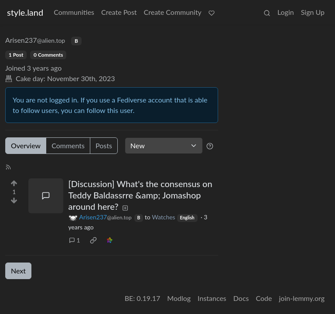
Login (285, 12)
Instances (212, 298)
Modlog (179, 298)
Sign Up (313, 12)
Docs (241, 298)
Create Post (119, 12)
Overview (26, 145)
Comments (68, 145)
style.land (25, 12)
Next (18, 270)
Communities (74, 12)
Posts (104, 145)
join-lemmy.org (302, 298)
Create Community (173, 12)
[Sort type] (164, 145)
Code (264, 298)
